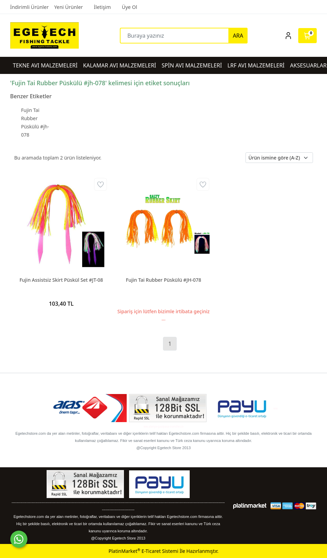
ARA (238, 35)
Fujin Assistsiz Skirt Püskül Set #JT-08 (61, 280)
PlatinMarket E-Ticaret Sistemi (143, 551)
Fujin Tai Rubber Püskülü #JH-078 (163, 280)
